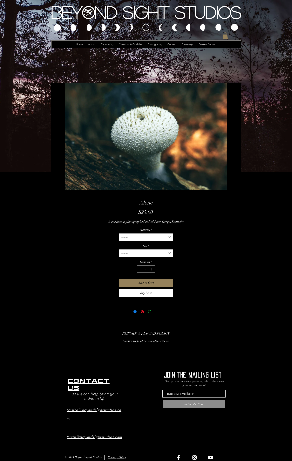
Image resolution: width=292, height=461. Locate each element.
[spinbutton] (146, 269)
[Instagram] (194, 457)
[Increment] (152, 269)
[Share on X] (157, 311)
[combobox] (146, 237)
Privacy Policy (117, 457)
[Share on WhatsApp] (149, 311)
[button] (225, 35)
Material (146, 229)
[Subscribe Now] (194, 404)
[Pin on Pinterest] (142, 311)
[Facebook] (178, 457)
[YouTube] (210, 457)
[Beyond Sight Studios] (146, 12)
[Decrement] (140, 269)
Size (146, 246)
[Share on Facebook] (135, 311)
